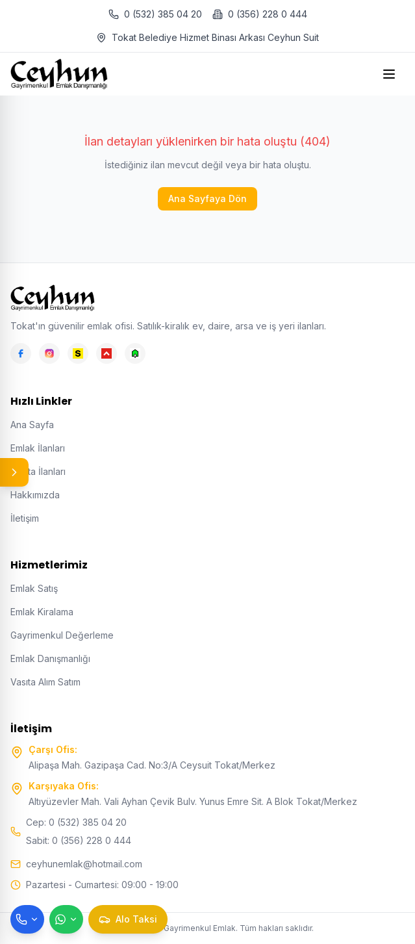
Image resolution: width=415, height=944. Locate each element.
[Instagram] (49, 353)
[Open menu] (390, 74)
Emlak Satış (34, 588)
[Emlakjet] (135, 353)
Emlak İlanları (37, 447)
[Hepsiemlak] (106, 353)
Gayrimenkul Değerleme (62, 635)
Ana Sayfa (32, 424)
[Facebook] (20, 353)
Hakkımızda (35, 494)
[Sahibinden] (78, 353)
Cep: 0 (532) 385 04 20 (76, 822)
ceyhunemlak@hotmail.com (84, 863)
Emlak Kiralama (41, 611)
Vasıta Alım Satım (45, 681)
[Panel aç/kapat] (14, 472)
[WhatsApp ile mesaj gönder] (66, 919)
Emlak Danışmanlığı (50, 658)
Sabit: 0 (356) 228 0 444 (78, 840)
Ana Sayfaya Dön (207, 198)
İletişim (24, 518)
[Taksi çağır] (128, 919)
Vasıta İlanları (38, 471)
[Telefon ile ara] (27, 919)
